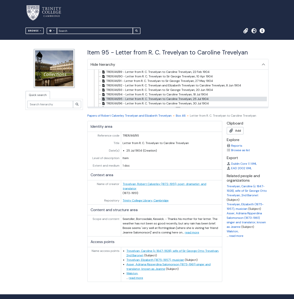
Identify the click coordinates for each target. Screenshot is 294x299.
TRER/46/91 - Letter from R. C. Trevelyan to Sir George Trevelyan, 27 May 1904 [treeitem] (157, 81)
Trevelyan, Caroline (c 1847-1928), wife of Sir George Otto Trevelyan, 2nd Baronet (247, 190)
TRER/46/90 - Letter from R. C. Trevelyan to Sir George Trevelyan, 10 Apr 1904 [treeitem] (157, 76)
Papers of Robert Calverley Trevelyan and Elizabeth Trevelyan (129, 116)
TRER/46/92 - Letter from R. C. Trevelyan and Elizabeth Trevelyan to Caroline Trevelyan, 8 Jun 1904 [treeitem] (171, 85)
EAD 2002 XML (239, 168)
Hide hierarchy (103, 64)
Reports (234, 146)
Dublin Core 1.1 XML (242, 164)
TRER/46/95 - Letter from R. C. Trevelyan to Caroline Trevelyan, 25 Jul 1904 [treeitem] (155, 99)
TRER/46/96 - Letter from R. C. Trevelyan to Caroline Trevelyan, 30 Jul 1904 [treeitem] (155, 103)
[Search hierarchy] (50, 104)
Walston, (132, 273)
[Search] (95, 31)
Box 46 (181, 116)
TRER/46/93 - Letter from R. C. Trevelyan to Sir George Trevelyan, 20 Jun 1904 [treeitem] (157, 90)
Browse (33, 30)
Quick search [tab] (38, 95)
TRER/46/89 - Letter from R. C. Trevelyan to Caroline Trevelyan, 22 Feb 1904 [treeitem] (155, 72)
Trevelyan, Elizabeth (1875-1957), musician (155, 260)
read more (192, 232)
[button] (246, 31)
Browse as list (238, 150)
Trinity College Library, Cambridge (146, 200)
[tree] (178, 88)
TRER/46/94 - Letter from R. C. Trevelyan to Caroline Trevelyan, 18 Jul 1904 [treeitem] (154, 94)
